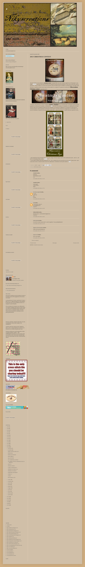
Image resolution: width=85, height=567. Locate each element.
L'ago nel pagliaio (10, 549)
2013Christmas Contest (37, 166)
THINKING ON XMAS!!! (12, 470)
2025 (8, 426)
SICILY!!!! (10, 464)
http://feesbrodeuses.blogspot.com (12, 530)
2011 (8, 498)
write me (34, 84)
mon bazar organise (36, 192)
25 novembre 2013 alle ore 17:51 (39, 188)
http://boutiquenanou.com (11, 529)
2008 (8, 503)
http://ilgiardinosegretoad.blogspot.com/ (14, 532)
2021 (8, 433)
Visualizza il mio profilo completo (18, 280)
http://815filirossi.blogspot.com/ (12, 527)
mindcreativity (35, 220)
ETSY (70, 161)
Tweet (7, 125)
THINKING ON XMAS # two (13, 469)
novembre (10, 450)
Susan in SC (35, 234)
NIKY (15, 276)
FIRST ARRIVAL (11, 456)
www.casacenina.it (10, 551)
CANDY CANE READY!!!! (12, 467)
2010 (8, 500)
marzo (9, 491)
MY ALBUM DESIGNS (11, 290)
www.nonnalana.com (10, 553)
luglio (9, 484)
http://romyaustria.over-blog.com (12, 542)
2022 (8, 431)
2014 (8, 445)
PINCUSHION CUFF (11, 477)
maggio (9, 487)
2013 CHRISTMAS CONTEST (13, 459)
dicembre (9, 448)
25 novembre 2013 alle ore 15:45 (39, 178)
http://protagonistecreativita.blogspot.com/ (14, 540)
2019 (8, 436)
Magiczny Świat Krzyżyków (38, 227)
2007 (8, 505)
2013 (8, 446)
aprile (9, 489)
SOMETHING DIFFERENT (13, 472)
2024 (8, 428)
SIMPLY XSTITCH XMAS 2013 (13, 451)
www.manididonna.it (10, 552)
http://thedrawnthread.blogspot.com (13, 543)
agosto (9, 482)
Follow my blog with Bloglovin (11, 61)
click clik (45, 159)
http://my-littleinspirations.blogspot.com (14, 535)
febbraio (9, 492)
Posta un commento (35, 240)
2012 (8, 496)
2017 (8, 440)
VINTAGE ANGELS (11, 465)
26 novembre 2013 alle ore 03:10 (39, 230)
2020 (8, 435)
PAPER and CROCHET (12, 454)
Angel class (9, 122)
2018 (8, 438)
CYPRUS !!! (10, 474)
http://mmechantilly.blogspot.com (12, 533)
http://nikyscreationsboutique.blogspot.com (14, 285)
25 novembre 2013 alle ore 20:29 (39, 208)
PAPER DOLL (10, 453)
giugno (9, 486)
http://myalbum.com (10, 536)
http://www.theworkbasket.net (12, 548)
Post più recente (33, 242)
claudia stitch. (9, 524)
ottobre (9, 479)
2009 (8, 501)
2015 (8, 443)
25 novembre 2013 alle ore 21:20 (39, 223)
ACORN (9, 475)
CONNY (8, 526)
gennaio (9, 494)
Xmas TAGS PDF (11, 458)
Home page (55, 242)
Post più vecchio (76, 242)
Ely (33, 202)
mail (52, 106)
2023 (8, 430)
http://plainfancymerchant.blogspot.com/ (14, 539)
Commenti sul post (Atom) (38, 244)
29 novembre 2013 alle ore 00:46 (39, 237)
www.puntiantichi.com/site (11, 555)
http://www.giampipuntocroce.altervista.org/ (14, 545)
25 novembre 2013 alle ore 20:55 (39, 216)
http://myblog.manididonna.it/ (12, 537)
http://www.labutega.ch (11, 546)
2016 (8, 441)
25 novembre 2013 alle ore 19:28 (39, 198)
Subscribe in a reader (9, 271)
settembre (10, 481)
